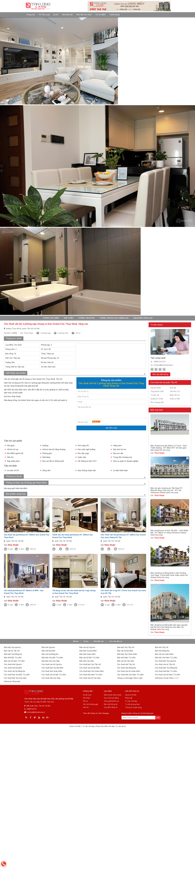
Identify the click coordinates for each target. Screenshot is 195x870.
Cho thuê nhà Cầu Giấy (51, 678)
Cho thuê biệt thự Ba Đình (52, 668)
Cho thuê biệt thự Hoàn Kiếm (91, 671)
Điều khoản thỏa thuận (112, 695)
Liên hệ (85, 707)
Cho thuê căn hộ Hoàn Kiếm (128, 671)
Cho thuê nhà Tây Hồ (126, 664)
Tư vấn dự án (121, 726)
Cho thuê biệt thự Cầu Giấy (15, 678)
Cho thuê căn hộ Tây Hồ (165, 664)
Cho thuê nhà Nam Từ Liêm (90, 674)
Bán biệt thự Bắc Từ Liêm (52, 657)
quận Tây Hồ (11, 541)
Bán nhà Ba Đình (48, 651)
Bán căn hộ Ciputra (87, 647)
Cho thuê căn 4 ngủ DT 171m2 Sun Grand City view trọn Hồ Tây (123, 591)
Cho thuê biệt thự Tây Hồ (90, 664)
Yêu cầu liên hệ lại (160, 374)
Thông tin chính (51, 318)
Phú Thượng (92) (157, 402)
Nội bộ (75, 641)
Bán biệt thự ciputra (12, 647)
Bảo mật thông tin (111, 704)
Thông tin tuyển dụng (133, 707)
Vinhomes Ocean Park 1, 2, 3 (166, 678)
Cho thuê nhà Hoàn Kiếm (52, 671)
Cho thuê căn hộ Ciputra (52, 664)
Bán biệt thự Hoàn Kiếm (127, 654)
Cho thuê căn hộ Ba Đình (89, 668)
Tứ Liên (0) (155, 395)
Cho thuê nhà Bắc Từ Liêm (166, 671)
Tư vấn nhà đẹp (131, 701)
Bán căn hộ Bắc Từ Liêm (89, 657)
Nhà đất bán (67, 14)
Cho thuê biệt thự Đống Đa (166, 668)
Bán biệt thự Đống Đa (13, 654)
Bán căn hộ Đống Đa (50, 654)
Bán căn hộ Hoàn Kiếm (164, 654)
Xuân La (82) (175, 399)
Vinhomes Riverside (12, 681)
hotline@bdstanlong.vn (163, 365)
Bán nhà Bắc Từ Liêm (13, 657)
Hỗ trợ (85, 701)
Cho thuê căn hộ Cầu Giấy (90, 678)
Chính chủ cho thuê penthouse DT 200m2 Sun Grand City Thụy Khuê (72, 536)
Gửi (158, 717)
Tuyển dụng (114, 14)
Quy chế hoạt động (111, 698)
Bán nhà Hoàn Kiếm (87, 654)
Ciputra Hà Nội (130, 695)
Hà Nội (20, 541)
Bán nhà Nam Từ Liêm (126, 657)
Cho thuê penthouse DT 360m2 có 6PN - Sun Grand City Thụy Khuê (24, 591)
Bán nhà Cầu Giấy (86, 661)
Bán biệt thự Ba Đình (88, 651)
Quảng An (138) (157, 399)
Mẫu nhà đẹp (109, 726)
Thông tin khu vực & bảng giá (113, 318)
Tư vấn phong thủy (132, 704)
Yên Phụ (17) (175, 391)
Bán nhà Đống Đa (162, 651)
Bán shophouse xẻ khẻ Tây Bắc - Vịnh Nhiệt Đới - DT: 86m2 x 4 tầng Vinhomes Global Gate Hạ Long (169, 532)
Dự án (55, 14)
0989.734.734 (160, 361)
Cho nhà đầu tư (115, 641)
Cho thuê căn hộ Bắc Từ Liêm (54, 674)
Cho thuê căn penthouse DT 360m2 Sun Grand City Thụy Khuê (26, 536)
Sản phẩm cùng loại (142, 318)
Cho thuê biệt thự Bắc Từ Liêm (17, 674)
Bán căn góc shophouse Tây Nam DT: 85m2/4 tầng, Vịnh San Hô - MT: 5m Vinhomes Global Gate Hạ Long (167, 490)
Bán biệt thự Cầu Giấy (51, 661)
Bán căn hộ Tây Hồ (12, 651)
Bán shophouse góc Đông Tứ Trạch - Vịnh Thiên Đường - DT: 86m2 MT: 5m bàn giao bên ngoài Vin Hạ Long (169, 448)
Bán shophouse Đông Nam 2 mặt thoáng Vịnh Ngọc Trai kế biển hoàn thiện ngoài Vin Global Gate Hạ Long (169, 575)
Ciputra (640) (156, 388)
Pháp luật (128, 698)
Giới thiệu (68, 318)
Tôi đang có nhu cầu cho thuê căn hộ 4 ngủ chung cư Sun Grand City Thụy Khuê (73, 591)
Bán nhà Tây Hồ (161, 647)
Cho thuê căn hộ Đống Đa (14, 671)
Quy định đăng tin (111, 707)
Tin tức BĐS (100, 14)
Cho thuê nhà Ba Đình (13, 668)
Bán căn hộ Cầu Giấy (125, 661)
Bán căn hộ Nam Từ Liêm (14, 661)
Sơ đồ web (87, 695)
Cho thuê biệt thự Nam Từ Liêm (130, 674)
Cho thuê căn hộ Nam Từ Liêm (167, 674)
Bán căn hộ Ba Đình (125, 651)
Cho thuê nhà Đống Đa (126, 668)
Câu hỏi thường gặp (90, 704)
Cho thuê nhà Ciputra (13, 664)
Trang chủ (30, 14)
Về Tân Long (44, 14)
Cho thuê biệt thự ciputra (165, 661)
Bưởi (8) (173, 388)
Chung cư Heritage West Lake (129, 678)
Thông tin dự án (86, 318)
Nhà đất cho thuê (84, 14)
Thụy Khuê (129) (157, 391)
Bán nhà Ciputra (48, 647)
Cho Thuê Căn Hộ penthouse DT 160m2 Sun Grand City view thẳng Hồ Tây (123, 536)
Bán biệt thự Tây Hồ (125, 647)
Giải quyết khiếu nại (111, 701)
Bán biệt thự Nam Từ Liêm (166, 657)
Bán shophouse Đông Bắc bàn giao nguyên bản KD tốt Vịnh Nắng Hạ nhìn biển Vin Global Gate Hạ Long (169, 627)
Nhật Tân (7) (175, 395)
